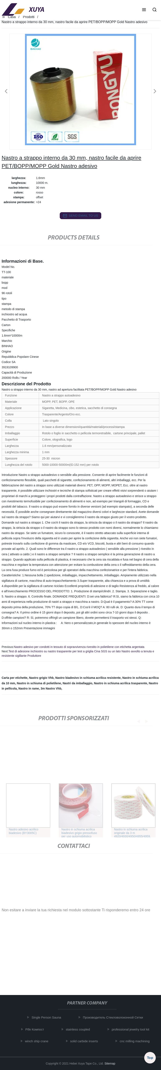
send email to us (80, 216)
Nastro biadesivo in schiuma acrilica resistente (88, 677)
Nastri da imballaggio (77, 683)
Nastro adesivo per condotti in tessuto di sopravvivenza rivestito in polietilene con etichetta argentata (79, 647)
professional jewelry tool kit (131, 1029)
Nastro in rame (28, 688)
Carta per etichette (14, 677)
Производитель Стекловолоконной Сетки (114, 1017)
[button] (144, 10)
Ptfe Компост (35, 1029)
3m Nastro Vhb (51, 688)
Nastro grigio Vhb (41, 677)
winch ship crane (37, 1041)
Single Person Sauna (47, 1017)
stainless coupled (79, 1029)
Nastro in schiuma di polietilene (39, 683)
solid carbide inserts (85, 1041)
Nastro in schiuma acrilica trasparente (120, 683)
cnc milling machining (136, 1041)
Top (150, 1057)
